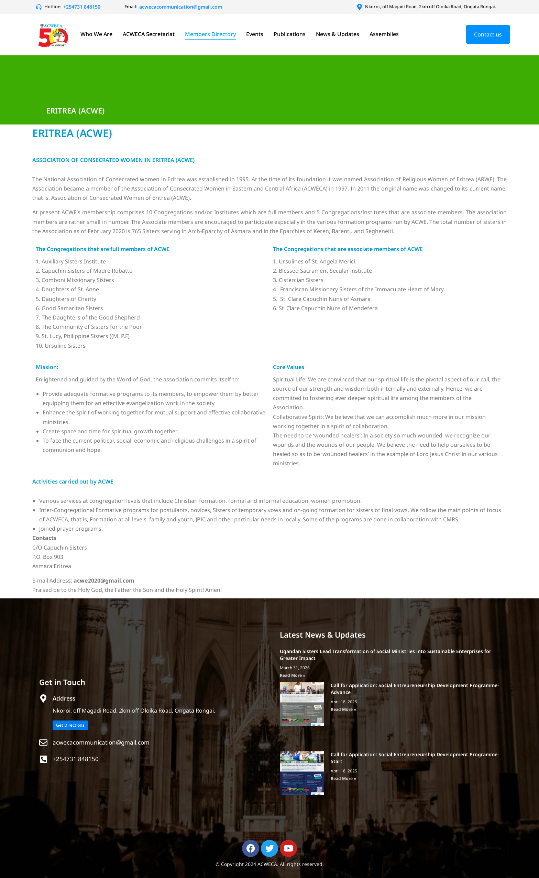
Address (64, 698)
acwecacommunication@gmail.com (101, 742)
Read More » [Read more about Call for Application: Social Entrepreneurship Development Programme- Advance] (343, 709)
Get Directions (70, 725)
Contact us (488, 34)
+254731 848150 (76, 759)
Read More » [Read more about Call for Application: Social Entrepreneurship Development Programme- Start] (343, 778)
